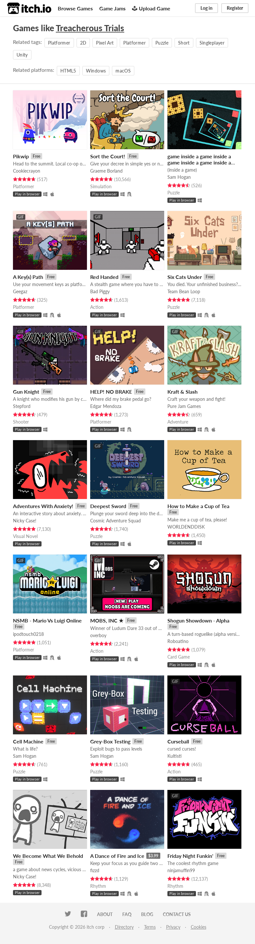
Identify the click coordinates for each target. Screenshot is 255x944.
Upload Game (151, 8)
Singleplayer (212, 43)
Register (235, 8)
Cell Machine (28, 741)
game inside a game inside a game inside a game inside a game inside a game (199, 162)
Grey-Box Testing (110, 741)
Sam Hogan (179, 177)
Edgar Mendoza (105, 406)
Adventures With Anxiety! (43, 506)
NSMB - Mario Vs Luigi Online (47, 620)
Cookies (198, 927)
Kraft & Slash (182, 391)
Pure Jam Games (184, 406)
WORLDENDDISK (186, 527)
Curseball (178, 741)
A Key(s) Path (28, 277)
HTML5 (68, 70)
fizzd (94, 870)
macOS (123, 70)
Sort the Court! (107, 156)
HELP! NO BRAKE (111, 391)
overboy (98, 635)
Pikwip (21, 156)
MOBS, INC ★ (106, 620)
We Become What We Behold (48, 856)
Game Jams (112, 8)
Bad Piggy (100, 291)
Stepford (21, 406)
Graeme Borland (106, 171)
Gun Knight (26, 391)
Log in (206, 8)
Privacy (173, 927)
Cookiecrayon (26, 171)
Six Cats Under (184, 277)
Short (184, 43)
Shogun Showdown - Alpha (198, 620)
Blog (147, 914)
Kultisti (174, 756)
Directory (124, 927)
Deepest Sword (108, 506)
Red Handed (104, 277)
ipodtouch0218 (28, 634)
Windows (96, 70)
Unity (22, 55)
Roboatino (177, 641)
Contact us (177, 914)
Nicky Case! (24, 520)
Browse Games (75, 8)
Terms (150, 927)
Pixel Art (105, 43)
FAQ (126, 914)
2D (83, 43)
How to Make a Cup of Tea (198, 506)
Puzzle (161, 43)
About (105, 914)
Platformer (59, 43)
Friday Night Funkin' (190, 856)
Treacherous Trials (90, 28)
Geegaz (20, 291)
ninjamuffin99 (181, 870)
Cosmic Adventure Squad (115, 520)
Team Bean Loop (183, 291)
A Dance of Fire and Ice (117, 856)
